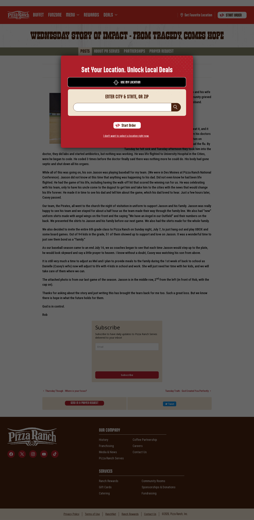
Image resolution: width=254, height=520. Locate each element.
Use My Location (127, 82)
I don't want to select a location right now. (126, 136)
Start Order (126, 125)
